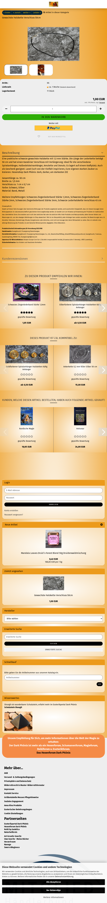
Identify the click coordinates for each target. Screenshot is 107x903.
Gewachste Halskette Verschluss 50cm (53, 595)
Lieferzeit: (6, 87)
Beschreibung (10, 152)
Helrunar (80, 428)
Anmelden (53, 504)
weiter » (26, 12)
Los (99, 684)
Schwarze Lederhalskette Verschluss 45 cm (79, 200)
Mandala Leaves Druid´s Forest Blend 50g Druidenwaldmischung (53, 553)
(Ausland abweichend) (67, 87)
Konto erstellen (11, 510)
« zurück (16, 12)
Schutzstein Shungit (13, 707)
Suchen (53, 644)
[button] (6, 109)
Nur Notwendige (53, 890)
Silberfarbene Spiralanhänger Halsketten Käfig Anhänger (80, 306)
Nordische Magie (26, 428)
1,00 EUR (53, 601)
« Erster (7, 12)
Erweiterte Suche (53, 650)
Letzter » (37, 12)
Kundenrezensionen (15, 258)
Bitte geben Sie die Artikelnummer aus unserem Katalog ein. (31, 673)
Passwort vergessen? (13, 515)
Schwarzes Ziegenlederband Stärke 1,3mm (26, 305)
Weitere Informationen (53, 897)
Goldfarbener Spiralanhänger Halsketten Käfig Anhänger (26, 368)
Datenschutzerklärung (64, 876)
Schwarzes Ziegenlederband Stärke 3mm (36, 200)
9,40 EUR (53, 559)
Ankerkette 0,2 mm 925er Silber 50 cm (80, 366)
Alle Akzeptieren (53, 882)
